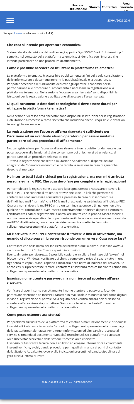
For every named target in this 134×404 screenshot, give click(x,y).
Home (18, 33)
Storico (94, 7)
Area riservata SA (126, 7)
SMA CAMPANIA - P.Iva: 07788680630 (66, 382)
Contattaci (109, 7)
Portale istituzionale (78, 7)
